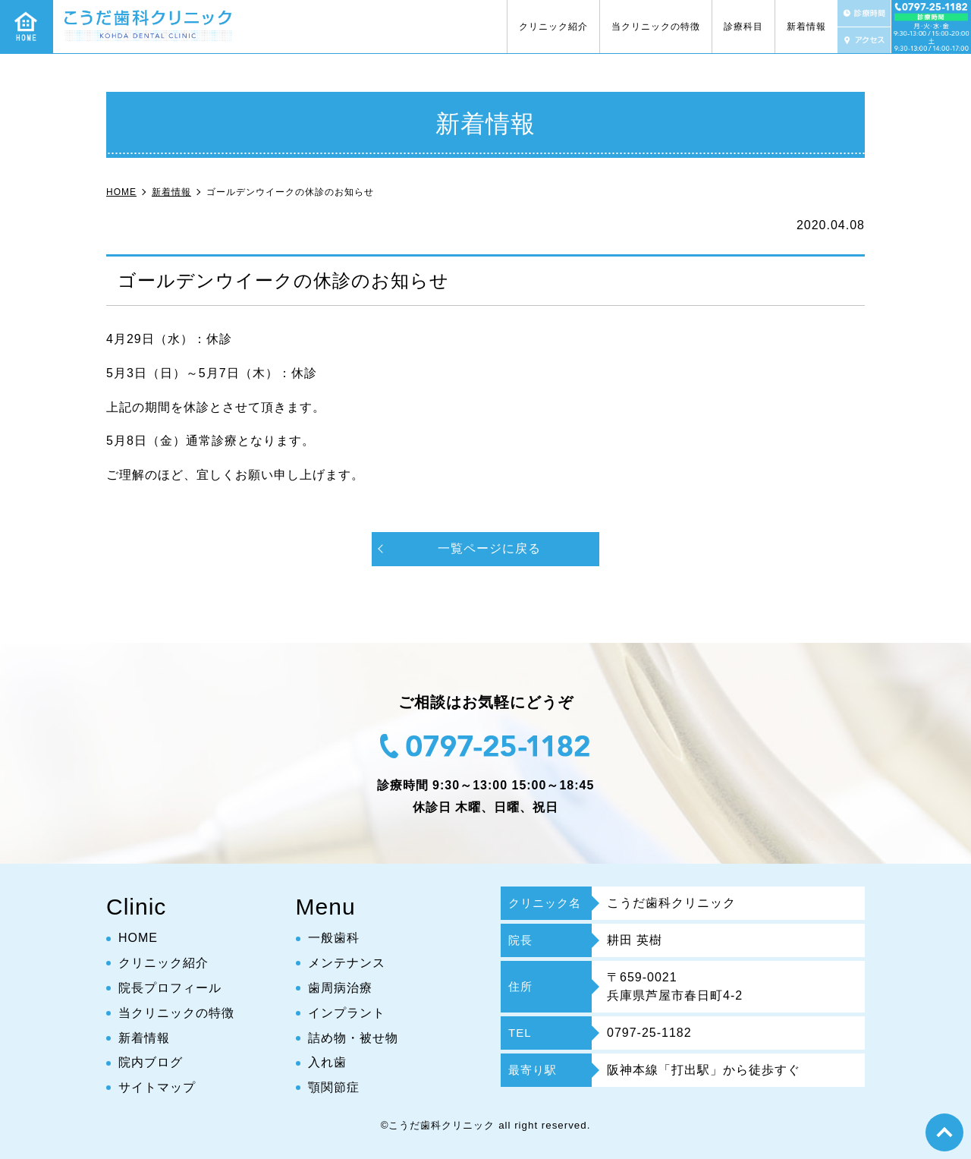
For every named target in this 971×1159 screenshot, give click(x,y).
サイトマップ (157, 1087)
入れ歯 (327, 1062)
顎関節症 (334, 1087)
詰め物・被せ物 (353, 1037)
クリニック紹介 (553, 26)
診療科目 (743, 26)
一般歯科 (334, 937)
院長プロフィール (170, 987)
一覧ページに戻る (489, 548)
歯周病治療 (340, 987)
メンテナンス (346, 962)
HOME (138, 937)
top (944, 1132)
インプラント (346, 1012)
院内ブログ (150, 1062)
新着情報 (806, 26)
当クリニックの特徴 (655, 26)
